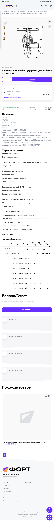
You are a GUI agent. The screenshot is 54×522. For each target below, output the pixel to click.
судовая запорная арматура (36, 11)
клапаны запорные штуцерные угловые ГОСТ (31, 13)
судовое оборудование (17, 11)
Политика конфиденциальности (14, 501)
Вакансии (28, 482)
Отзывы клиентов (9, 495)
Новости (6, 485)
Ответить (18, 320)
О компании (7, 491)
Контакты (5, 1)
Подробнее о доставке (12, 97)
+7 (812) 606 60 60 (46, 1)
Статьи (5, 498)
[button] (4, 22)
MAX (30, 516)
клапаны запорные (8, 13)
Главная (4, 11)
